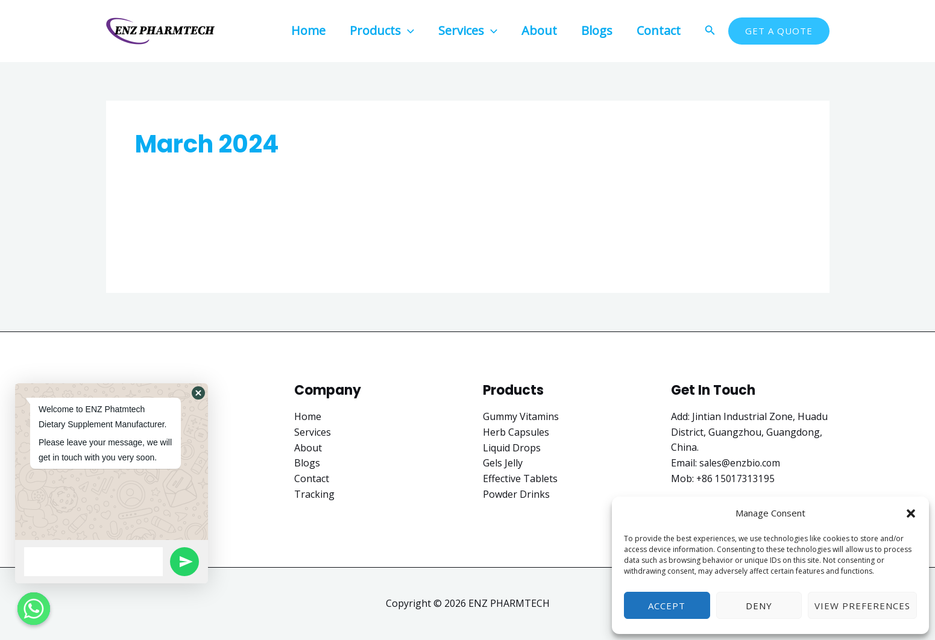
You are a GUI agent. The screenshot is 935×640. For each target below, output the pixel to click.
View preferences (862, 606)
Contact (311, 478)
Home (307, 416)
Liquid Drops (512, 447)
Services (312, 432)
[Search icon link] (710, 31)
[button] (911, 513)
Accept (666, 606)
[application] (407, 30)
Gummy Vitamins (521, 416)
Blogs (307, 462)
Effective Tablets (520, 478)
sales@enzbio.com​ (740, 462)
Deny (759, 606)
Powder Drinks (516, 493)
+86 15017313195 (735, 478)
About (308, 447)
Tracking (314, 493)
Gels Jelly (503, 462)
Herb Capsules (516, 432)
